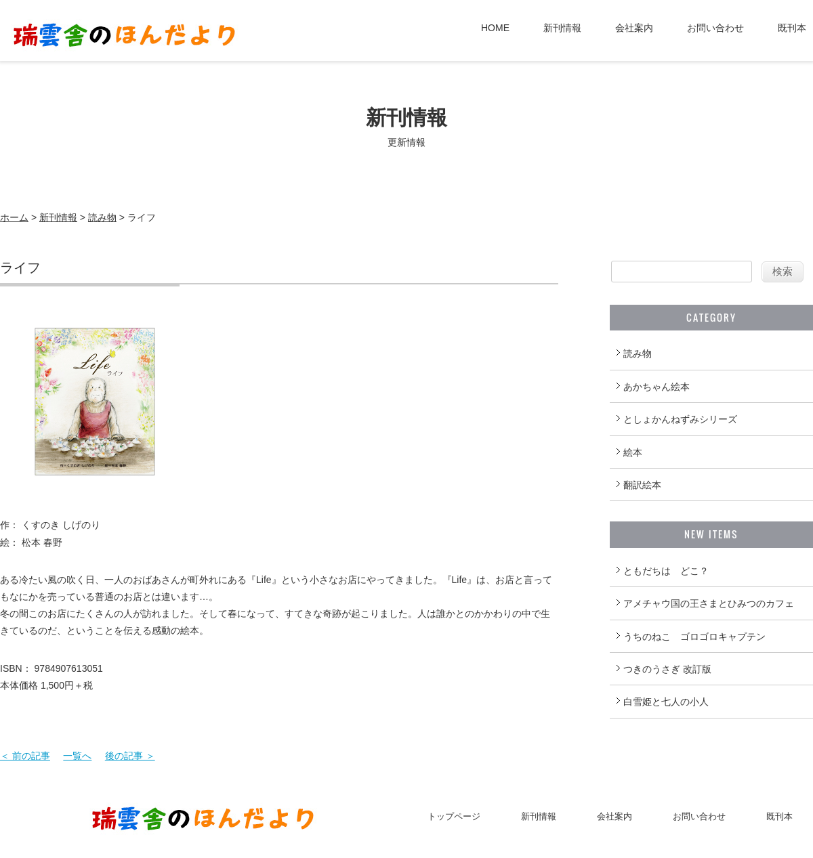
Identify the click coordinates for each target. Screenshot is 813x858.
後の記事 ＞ (130, 755)
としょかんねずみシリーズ (680, 419)
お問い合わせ (715, 27)
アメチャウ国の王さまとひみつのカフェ (708, 603)
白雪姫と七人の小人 (666, 701)
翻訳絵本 (642, 484)
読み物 (102, 217)
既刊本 (792, 27)
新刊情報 (562, 27)
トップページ (454, 816)
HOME (495, 27)
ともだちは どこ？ (666, 570)
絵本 (632, 452)
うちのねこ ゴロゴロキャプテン (694, 636)
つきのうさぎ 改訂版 (667, 669)
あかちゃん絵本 (656, 386)
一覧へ (77, 755)
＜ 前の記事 (25, 755)
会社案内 (634, 27)
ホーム (14, 217)
